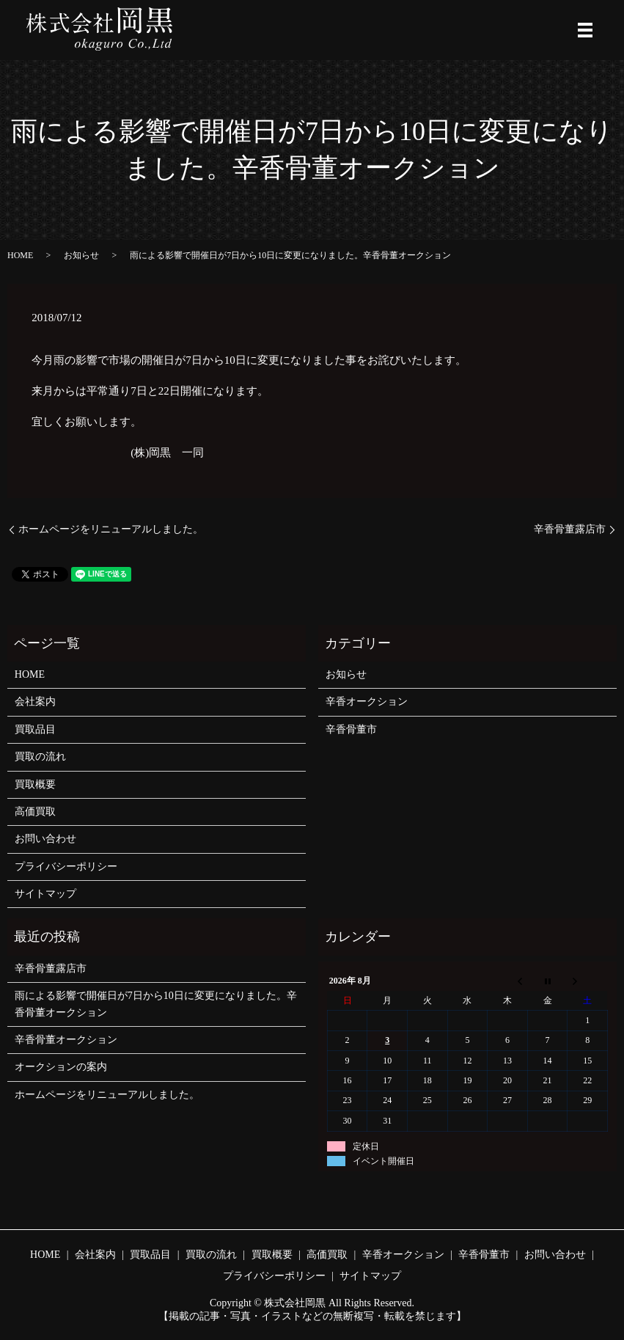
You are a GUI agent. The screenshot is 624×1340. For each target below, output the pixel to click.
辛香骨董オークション (66, 1039)
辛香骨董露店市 (570, 529)
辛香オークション (367, 701)
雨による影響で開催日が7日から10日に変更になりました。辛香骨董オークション (156, 1003)
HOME (20, 255)
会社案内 (35, 701)
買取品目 (35, 729)
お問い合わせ (45, 838)
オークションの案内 (61, 1066)
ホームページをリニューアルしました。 (110, 529)
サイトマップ (45, 893)
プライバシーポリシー (66, 866)
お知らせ (81, 255)
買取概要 (35, 784)
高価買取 (35, 811)
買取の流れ (40, 756)
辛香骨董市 (351, 729)
